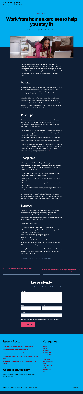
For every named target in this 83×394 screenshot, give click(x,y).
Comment (24, 294)
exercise (25, 259)
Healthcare (41, 14)
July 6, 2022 (43, 30)
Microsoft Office (48, 364)
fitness (30, 259)
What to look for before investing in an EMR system (18, 349)
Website (23, 315)
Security (45, 366)
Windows (46, 374)
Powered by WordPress (32, 390)
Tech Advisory (32, 30)
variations (50, 151)
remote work (35, 259)
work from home (43, 259)
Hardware (46, 359)
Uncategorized (47, 368)
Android (45, 349)
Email (44, 308)
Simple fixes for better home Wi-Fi (13, 356)
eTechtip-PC (47, 357)
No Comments (54, 30)
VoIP (44, 370)
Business (45, 353)
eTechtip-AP (47, 355)
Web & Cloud (47, 372)
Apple (45, 351)
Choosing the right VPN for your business (15, 352)
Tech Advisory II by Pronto (13, 3)
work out (51, 259)
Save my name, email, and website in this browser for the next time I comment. (41, 322)
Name (23, 308)
